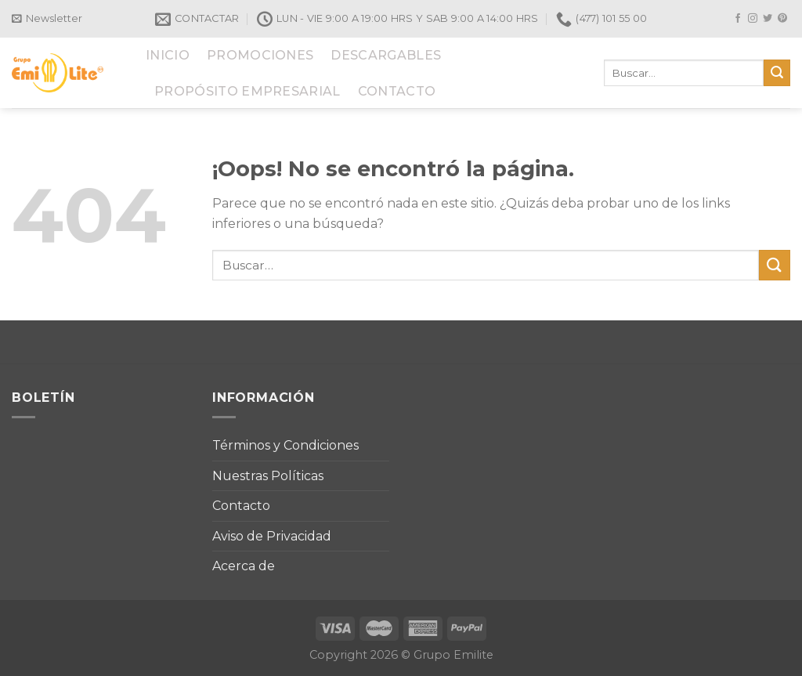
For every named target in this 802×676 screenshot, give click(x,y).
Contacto (241, 505)
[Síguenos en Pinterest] (782, 18)
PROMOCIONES (260, 55)
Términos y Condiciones (285, 445)
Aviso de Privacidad (271, 536)
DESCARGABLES (386, 55)
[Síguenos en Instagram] (752, 18)
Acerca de (243, 566)
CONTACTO (397, 91)
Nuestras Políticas (267, 475)
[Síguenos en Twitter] (767, 18)
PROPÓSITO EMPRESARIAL (247, 91)
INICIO (168, 55)
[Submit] (777, 73)
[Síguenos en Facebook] (737, 18)
